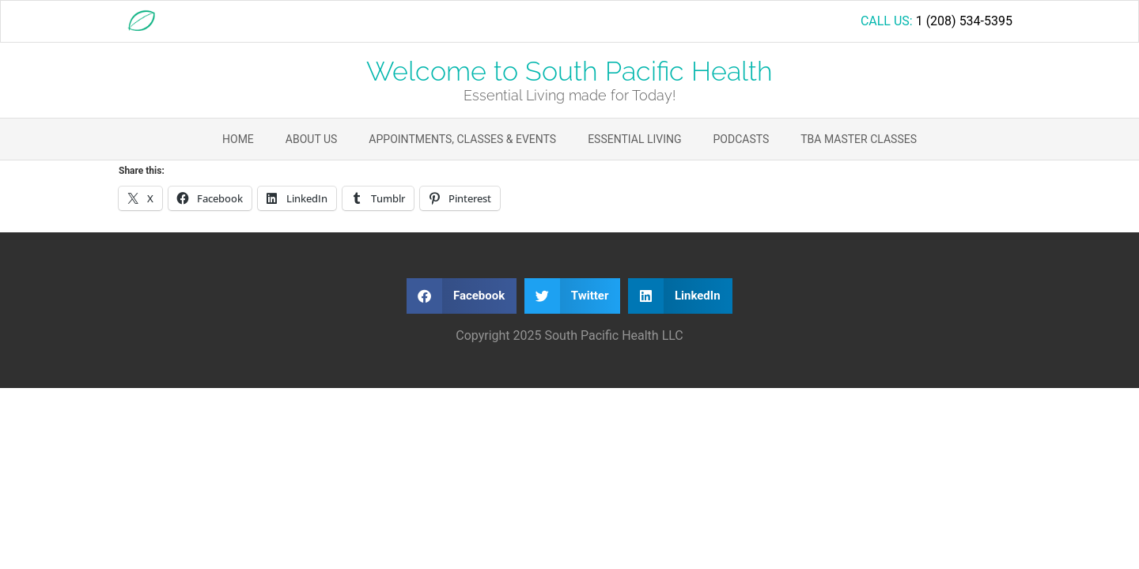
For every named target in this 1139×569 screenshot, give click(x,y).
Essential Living (634, 139)
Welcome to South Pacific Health (569, 71)
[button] (462, 296)
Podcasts (741, 139)
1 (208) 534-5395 (964, 20)
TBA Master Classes (858, 139)
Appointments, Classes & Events (462, 139)
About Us (312, 139)
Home (238, 139)
